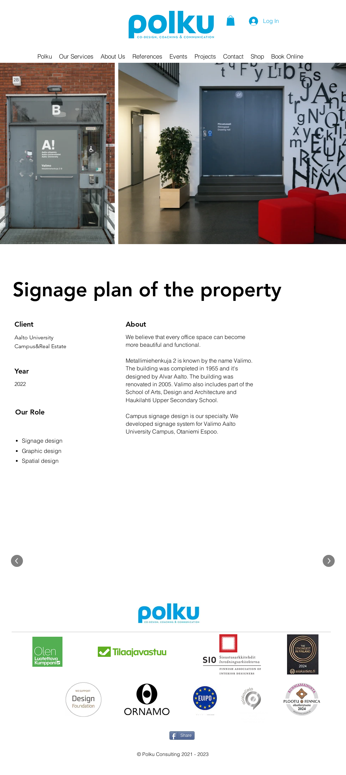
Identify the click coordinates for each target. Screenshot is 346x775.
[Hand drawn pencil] (168, 614)
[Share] (182, 735)
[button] (230, 21)
